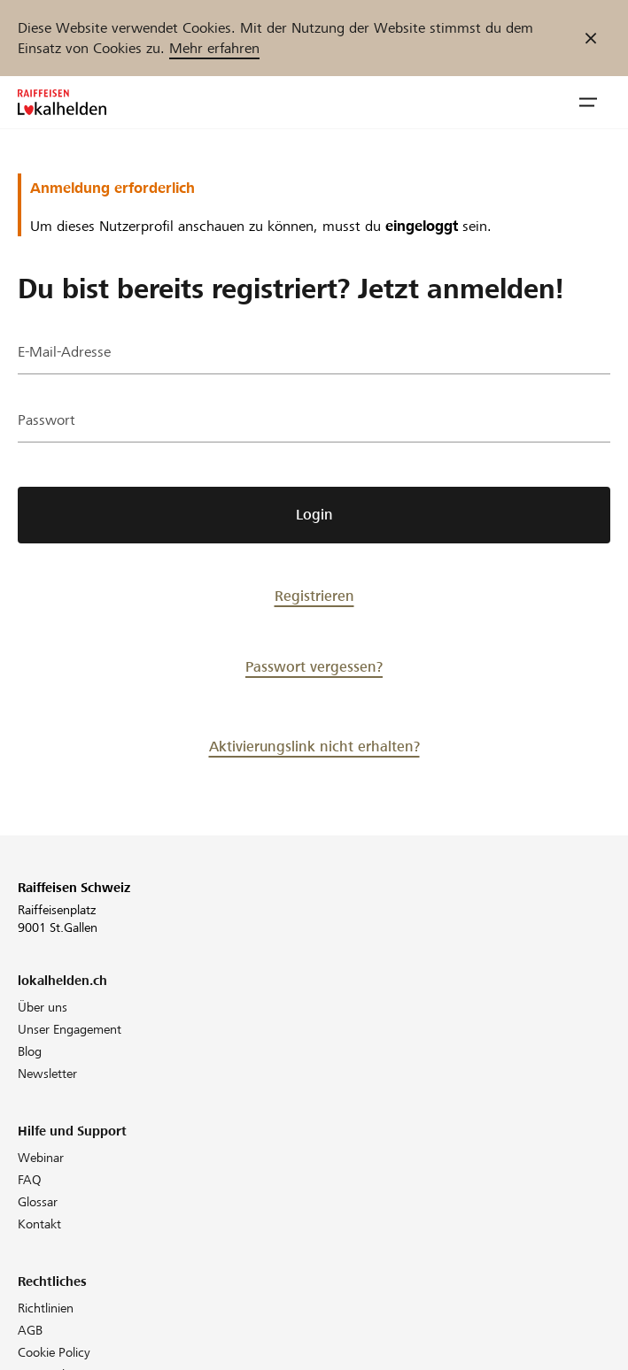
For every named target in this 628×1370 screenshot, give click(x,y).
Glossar (38, 1202)
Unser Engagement (69, 1029)
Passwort (46, 420)
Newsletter (47, 1073)
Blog (30, 1051)
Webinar (41, 1158)
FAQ (30, 1180)
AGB (30, 1330)
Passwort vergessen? (314, 666)
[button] (588, 103)
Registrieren (314, 596)
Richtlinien (46, 1308)
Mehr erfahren (214, 48)
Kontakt (39, 1224)
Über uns (42, 1007)
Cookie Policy (54, 1352)
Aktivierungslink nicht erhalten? (314, 746)
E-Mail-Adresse (64, 351)
